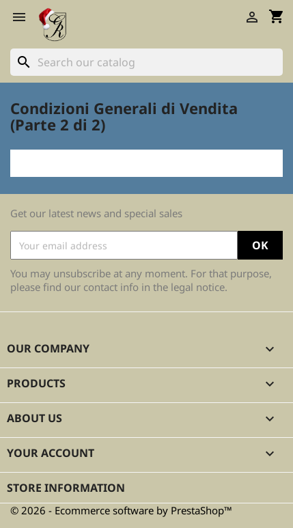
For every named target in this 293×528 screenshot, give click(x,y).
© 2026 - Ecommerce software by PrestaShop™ (121, 510)
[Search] (146, 62)
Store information (66, 487)
